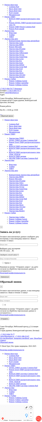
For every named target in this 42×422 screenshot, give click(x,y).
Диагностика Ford (16, 69)
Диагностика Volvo (16, 51)
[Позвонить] (0, 114)
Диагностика (9, 31)
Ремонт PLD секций (16, 29)
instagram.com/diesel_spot (23, 339)
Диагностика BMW (16, 45)
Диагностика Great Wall (18, 67)
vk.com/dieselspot (6, 339)
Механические (14, 15)
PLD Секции (14, 13)
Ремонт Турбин (10, 396)
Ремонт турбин (10, 79)
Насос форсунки (15, 9)
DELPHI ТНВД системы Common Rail (23, 158)
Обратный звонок (7, 116)
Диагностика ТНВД (16, 138)
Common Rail (14, 7)
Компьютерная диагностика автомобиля (24, 41)
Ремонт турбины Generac (18, 85)
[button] (38, 418)
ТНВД (11, 37)
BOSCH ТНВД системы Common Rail (23, 146)
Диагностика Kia (15, 61)
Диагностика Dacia (16, 73)
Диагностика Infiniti (16, 65)
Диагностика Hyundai (17, 49)
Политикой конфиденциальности (12, 273)
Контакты (18, 89)
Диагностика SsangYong (18, 57)
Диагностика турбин (17, 217)
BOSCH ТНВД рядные (17, 156)
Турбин (12, 35)
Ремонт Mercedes (15, 47)
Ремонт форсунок (11, 5)
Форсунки (13, 33)
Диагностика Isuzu (16, 63)
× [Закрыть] (1, 287)
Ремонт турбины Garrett (18, 81)
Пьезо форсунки (15, 11)
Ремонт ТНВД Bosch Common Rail (22, 27)
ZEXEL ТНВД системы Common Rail (23, 140)
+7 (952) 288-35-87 (22, 337)
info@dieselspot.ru (12, 93)
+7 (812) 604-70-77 (7, 89)
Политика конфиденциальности (12, 350)
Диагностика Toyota (16, 55)
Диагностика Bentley (17, 77)
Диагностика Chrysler (17, 75)
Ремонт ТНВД (9, 17)
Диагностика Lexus (16, 59)
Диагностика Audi (16, 43)
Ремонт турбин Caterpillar (18, 83)
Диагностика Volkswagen (18, 53)
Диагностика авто (11, 39)
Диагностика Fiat (15, 71)
